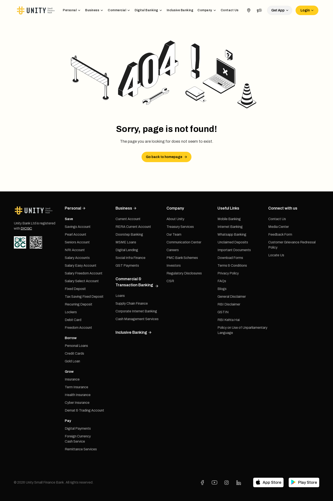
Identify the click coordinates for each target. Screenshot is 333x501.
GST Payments (127, 265)
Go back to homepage (166, 157)
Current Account (128, 219)
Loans (120, 295)
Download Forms (230, 258)
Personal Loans (76, 346)
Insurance (72, 379)
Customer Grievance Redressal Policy (292, 244)
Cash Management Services (137, 319)
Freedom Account (78, 327)
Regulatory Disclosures (184, 273)
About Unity (175, 219)
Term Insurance (76, 387)
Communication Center (183, 242)
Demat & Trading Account (84, 410)
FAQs (221, 281)
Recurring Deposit (78, 304)
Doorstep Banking (129, 234)
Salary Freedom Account (83, 273)
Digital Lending (127, 250)
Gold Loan (72, 361)
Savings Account (78, 227)
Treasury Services (180, 227)
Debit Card (73, 320)
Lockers (71, 312)
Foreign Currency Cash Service (78, 438)
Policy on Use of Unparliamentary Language (242, 330)
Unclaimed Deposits (232, 242)
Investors (173, 265)
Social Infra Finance (130, 258)
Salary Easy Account (80, 265)
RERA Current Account (133, 227)
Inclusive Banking (180, 10)
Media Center (278, 227)
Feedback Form (280, 234)
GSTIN (223, 312)
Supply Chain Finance (132, 303)
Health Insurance (78, 395)
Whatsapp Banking (231, 234)
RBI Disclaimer (228, 304)
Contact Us (230, 10)
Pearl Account (75, 234)
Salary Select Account (82, 281)
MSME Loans (126, 242)
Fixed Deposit (75, 289)
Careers (172, 250)
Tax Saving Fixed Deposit (84, 296)
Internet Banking (230, 227)
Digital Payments (78, 428)
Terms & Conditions (232, 265)
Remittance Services (81, 449)
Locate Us (276, 255)
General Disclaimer (231, 296)
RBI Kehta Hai (228, 320)
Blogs (222, 289)
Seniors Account (77, 242)
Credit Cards (74, 353)
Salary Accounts (77, 258)
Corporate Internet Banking (136, 311)
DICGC (26, 228)
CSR (170, 281)
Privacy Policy (228, 273)
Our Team (173, 234)
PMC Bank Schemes (182, 258)
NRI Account (75, 250)
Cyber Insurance (77, 402)
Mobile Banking (229, 219)
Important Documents (234, 250)
